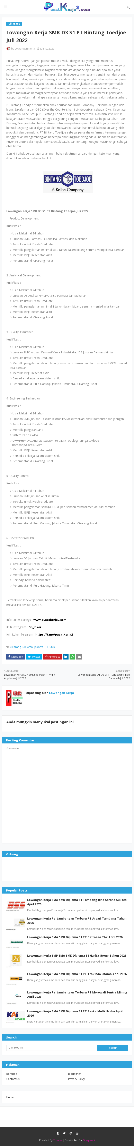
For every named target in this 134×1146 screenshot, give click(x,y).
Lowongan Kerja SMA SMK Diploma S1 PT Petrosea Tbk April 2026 (75, 937)
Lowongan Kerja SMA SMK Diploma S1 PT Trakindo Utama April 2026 (77, 974)
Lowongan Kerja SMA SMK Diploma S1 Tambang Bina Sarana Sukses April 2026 (77, 902)
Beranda (11, 1074)
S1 (46, 647)
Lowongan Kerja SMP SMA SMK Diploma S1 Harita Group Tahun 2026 (76, 955)
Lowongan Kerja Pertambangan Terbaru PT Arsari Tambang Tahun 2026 (76, 920)
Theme (57, 1140)
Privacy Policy (76, 1079)
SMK (52, 647)
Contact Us (13, 1079)
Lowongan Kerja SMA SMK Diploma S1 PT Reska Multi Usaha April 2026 (75, 1013)
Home (10, 1097)
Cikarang (15, 647)
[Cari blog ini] (51, 1048)
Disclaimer (74, 1074)
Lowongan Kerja (25, 48)
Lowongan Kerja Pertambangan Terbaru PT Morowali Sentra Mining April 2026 (77, 994)
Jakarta (38, 647)
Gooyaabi (89, 1140)
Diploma (28, 647)
